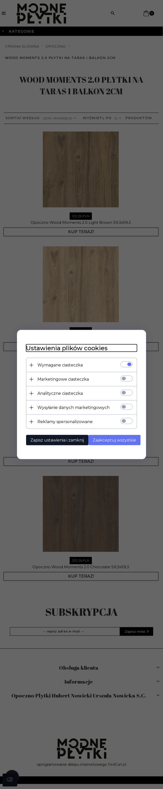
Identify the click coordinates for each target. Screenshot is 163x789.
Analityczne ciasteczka (57, 393)
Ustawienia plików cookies (64, 348)
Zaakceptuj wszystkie (113, 439)
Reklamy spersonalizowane (62, 421)
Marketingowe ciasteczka (60, 379)
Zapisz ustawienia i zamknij (54, 439)
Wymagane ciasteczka (57, 364)
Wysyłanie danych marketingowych (71, 407)
